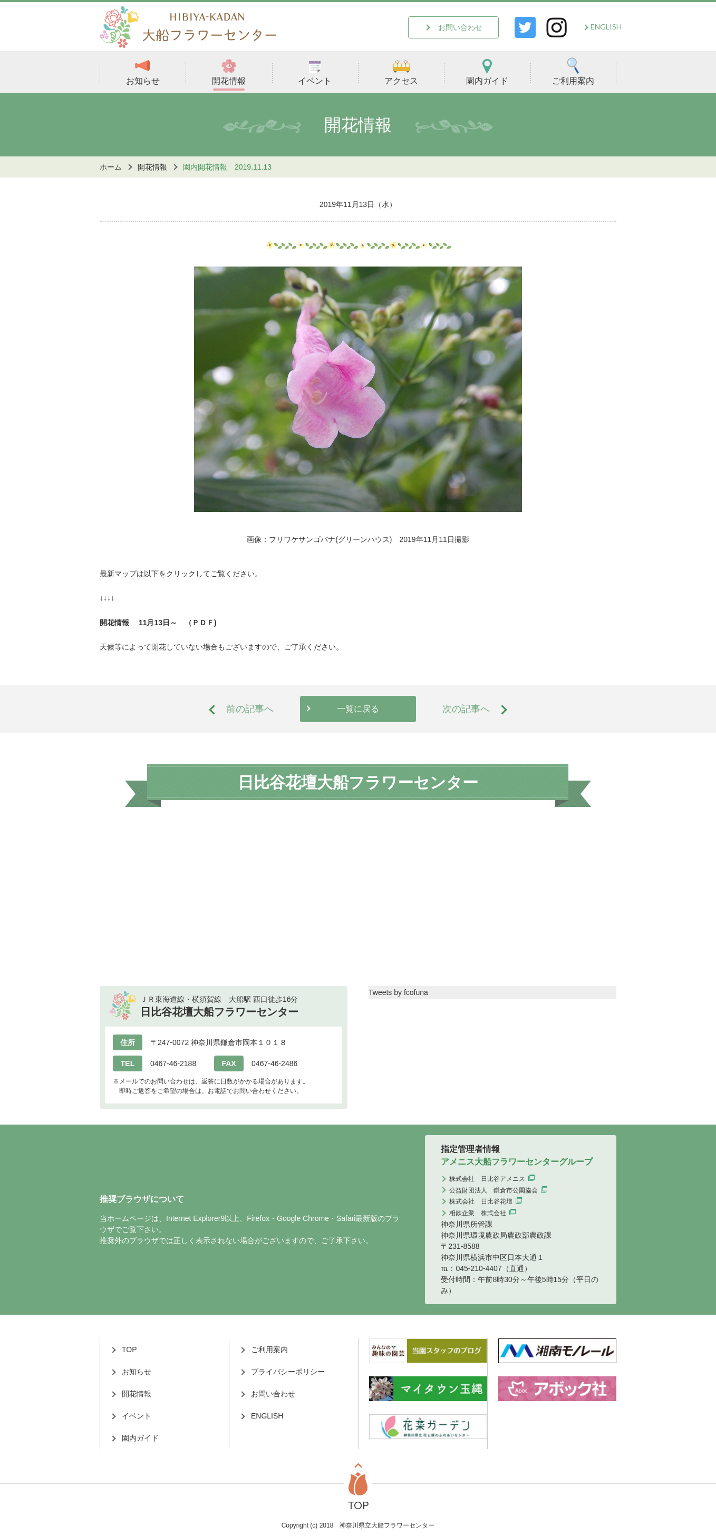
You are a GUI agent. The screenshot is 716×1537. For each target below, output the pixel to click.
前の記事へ (250, 709)
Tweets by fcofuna (398, 992)
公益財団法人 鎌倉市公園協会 (493, 1190)
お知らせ (143, 71)
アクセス (401, 71)
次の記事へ (466, 709)
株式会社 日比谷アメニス (487, 1179)
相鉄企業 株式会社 (477, 1213)
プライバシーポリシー (288, 1371)
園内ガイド (487, 71)
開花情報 (229, 71)
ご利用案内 (573, 71)
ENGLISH (606, 26)
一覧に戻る (358, 708)
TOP (129, 1349)
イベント (315, 71)
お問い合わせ (460, 27)
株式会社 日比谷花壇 (480, 1201)
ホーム (111, 167)
